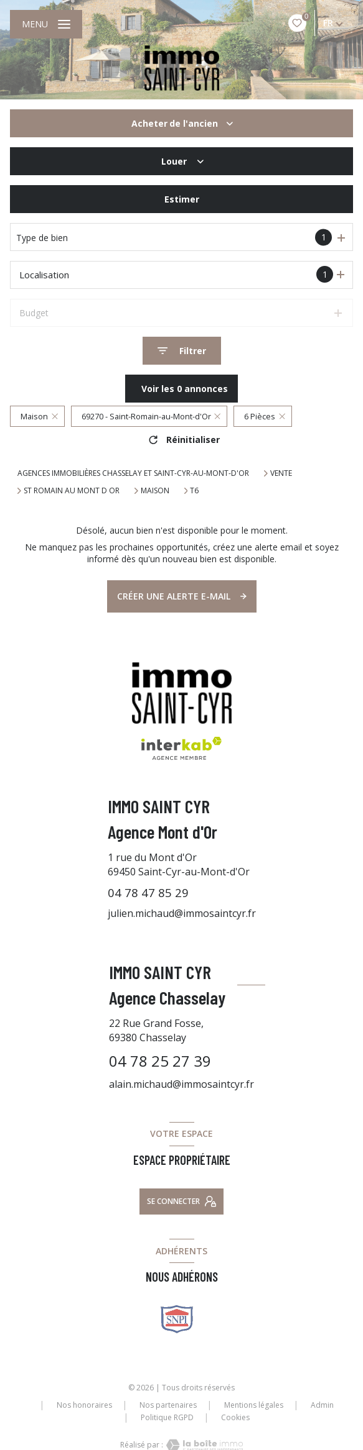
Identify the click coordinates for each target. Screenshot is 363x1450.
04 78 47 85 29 (148, 892)
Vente (281, 473)
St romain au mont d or (72, 491)
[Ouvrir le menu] (46, 24)
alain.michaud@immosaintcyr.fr (181, 1084)
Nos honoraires (84, 1405)
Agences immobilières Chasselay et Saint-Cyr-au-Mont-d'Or (133, 473)
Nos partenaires (168, 1405)
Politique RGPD (167, 1417)
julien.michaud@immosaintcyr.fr (182, 913)
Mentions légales (253, 1405)
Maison (155, 491)
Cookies (235, 1417)
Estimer (181, 199)
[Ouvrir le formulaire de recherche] (182, 351)
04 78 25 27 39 (160, 1061)
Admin (322, 1405)
